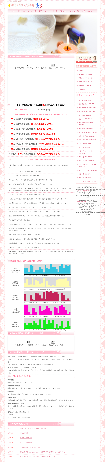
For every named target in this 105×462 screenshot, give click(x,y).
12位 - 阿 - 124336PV (85, 143)
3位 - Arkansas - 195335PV (87, 107)
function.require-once (84, 191)
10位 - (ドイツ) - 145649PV (87, 136)
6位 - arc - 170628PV (85, 119)
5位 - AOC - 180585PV (85, 115)
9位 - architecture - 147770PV (88, 132)
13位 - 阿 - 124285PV (85, 147)
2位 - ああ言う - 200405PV (87, 104)
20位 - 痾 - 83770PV (85, 178)
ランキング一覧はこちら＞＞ (88, 181)
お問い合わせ (87, 11)
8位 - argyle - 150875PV (86, 128)
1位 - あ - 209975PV (85, 100)
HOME (12, 11)
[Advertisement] (41, 84)
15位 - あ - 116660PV (85, 157)
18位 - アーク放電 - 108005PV (88, 170)
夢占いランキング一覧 (69, 11)
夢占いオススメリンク (85, 85)
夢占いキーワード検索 (27, 11)
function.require (82, 201)
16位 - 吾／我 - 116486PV (86, 160)
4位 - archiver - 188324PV (87, 111)
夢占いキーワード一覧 (48, 11)
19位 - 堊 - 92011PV (85, 174)
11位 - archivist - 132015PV (87, 140)
